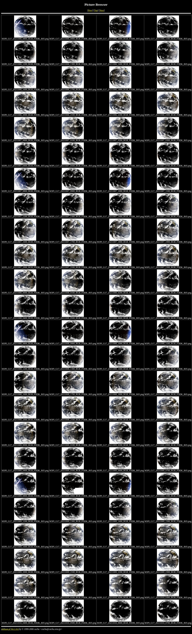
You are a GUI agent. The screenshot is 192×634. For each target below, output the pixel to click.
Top (96, 10)
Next (102, 10)
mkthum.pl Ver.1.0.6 (10, 629)
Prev (90, 10)
